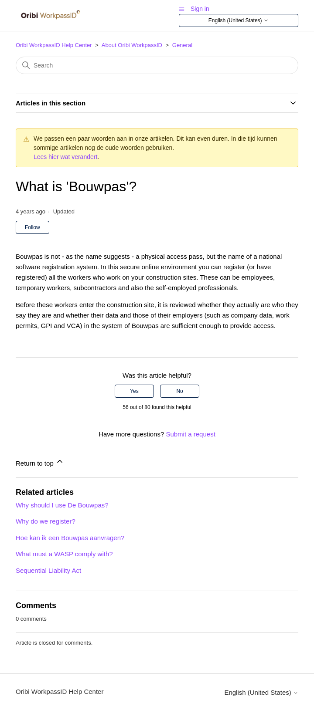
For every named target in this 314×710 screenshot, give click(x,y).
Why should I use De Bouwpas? (62, 505)
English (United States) (238, 21)
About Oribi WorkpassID (132, 45)
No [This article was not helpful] (179, 391)
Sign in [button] (200, 8)
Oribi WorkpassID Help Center (54, 45)
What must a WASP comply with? (64, 554)
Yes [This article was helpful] (134, 391)
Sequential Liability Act (48, 570)
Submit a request (190, 434)
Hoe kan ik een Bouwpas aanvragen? (70, 537)
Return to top (40, 462)
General (182, 45)
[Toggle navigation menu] (181, 8)
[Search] (157, 65)
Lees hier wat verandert (65, 156)
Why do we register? (45, 521)
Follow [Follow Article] (32, 227)
